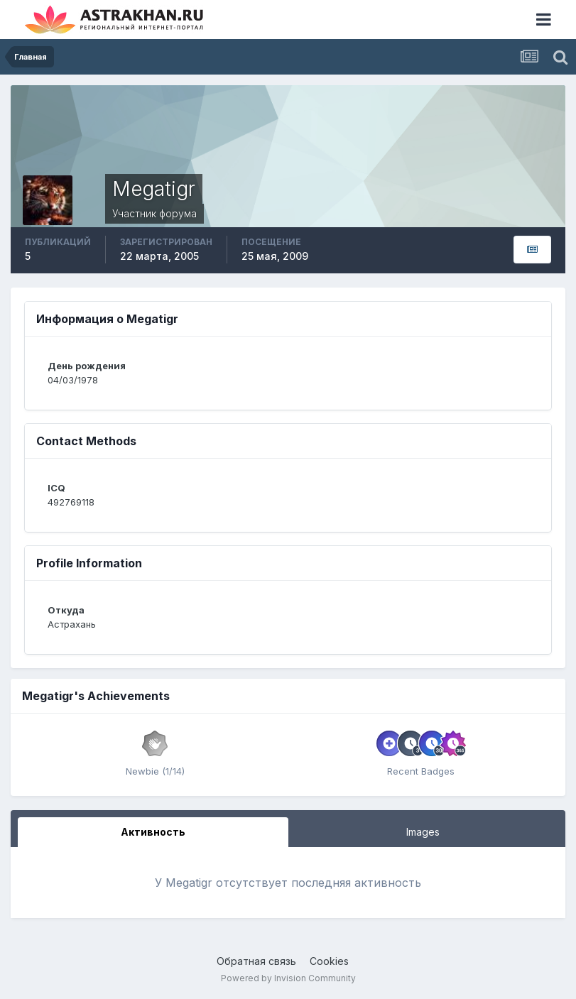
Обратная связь (256, 961)
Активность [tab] (153, 832)
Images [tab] (423, 832)
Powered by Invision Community (288, 978)
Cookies (329, 961)
